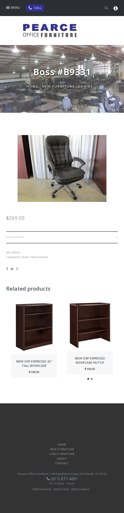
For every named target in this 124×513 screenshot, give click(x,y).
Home (32, 86)
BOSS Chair (61, 489)
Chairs (85, 86)
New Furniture (58, 86)
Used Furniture (61, 454)
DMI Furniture (80, 489)
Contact (61, 463)
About (62, 459)
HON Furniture (42, 489)
